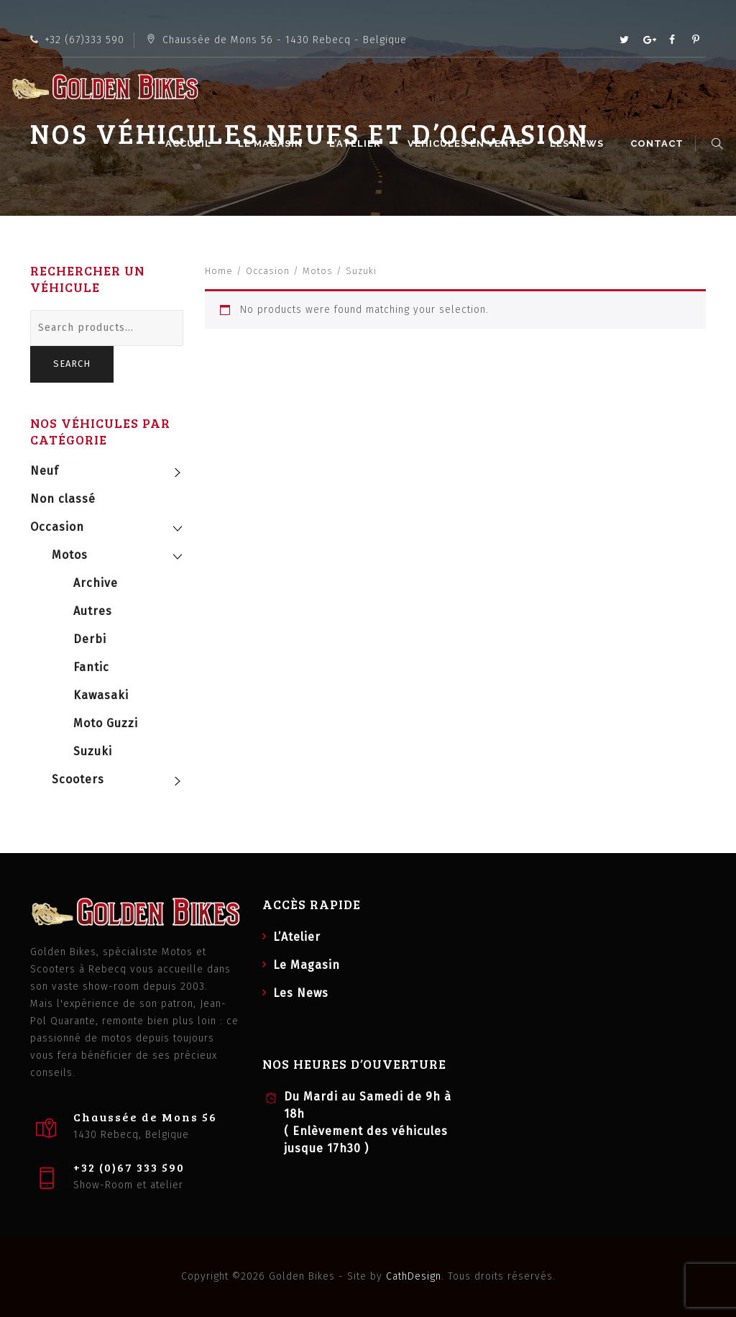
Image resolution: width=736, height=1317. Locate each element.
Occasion (268, 270)
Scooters (78, 779)
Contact (659, 143)
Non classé (63, 499)
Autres (92, 611)
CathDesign (413, 1276)
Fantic (91, 667)
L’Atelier (357, 143)
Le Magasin (272, 143)
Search (72, 363)
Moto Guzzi (105, 723)
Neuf (44, 471)
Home (219, 270)
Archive (95, 583)
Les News (579, 143)
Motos (318, 270)
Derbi (89, 639)
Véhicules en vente (467, 143)
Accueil (190, 143)
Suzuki (92, 751)
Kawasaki (101, 695)
